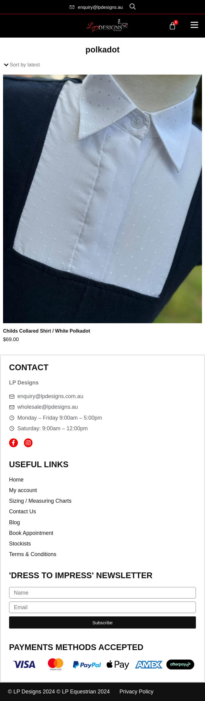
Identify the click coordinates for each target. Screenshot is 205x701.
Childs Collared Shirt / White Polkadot (46, 331)
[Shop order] (102, 65)
